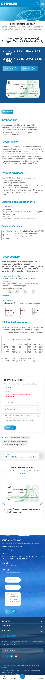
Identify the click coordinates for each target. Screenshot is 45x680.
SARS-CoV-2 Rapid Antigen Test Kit (15, 441)
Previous (4, 504)
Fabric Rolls (25, 670)
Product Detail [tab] (7, 112)
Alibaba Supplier (16, 670)
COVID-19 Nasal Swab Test (20, 438)
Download (29, 68)
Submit (10, 428)
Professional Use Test (34, 27)
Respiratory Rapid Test (17, 27)
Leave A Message (22, 676)
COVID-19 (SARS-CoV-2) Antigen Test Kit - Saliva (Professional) (22, 510)
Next (41, 504)
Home (4, 27)
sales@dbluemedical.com (15, 573)
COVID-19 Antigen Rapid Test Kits (14, 445)
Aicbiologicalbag (35, 670)
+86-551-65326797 (11, 566)
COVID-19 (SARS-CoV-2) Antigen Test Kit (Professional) (18, 395)
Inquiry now (10, 68)
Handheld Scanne (7, 673)
